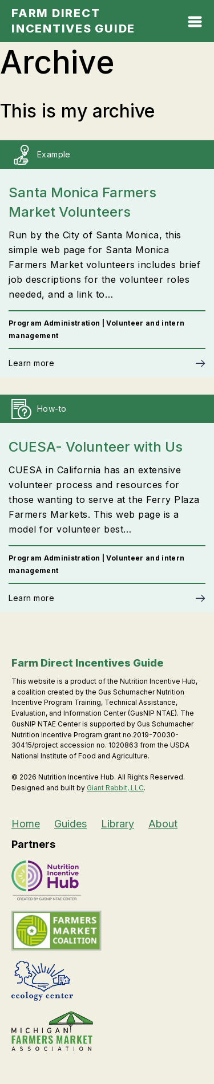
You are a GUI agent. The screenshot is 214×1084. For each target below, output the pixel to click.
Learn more (31, 363)
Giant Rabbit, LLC (115, 787)
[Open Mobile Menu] (195, 24)
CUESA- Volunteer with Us (96, 447)
